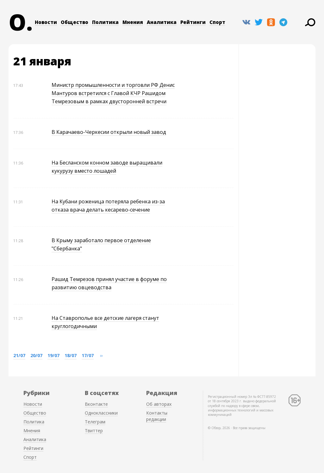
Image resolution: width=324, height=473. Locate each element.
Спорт (217, 22)
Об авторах (158, 404)
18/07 (71, 355)
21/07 (19, 355)
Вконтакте (96, 404)
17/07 (88, 355)
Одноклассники (101, 413)
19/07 (53, 355)
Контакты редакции (156, 416)
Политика (105, 22)
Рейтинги (193, 22)
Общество (74, 22)
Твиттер (94, 431)
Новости (46, 22)
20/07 (36, 355)
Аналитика (162, 22)
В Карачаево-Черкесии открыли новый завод (109, 132)
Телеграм (95, 422)
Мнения (132, 22)
